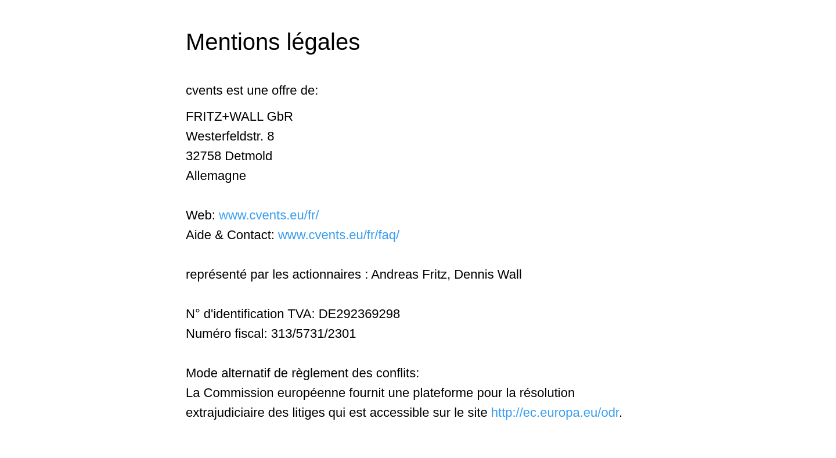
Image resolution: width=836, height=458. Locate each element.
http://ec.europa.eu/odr (555, 412)
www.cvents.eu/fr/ (269, 215)
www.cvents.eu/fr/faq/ (338, 235)
